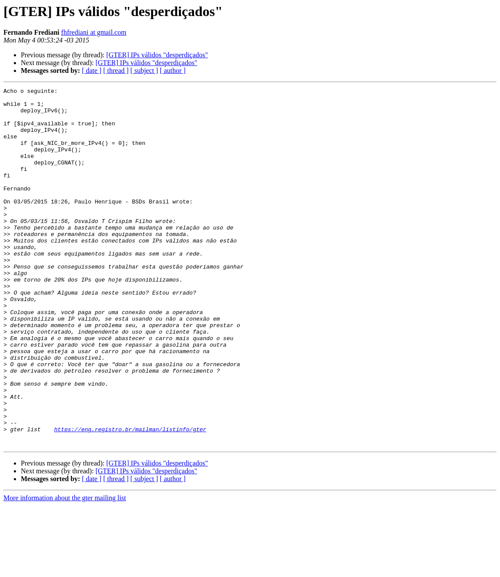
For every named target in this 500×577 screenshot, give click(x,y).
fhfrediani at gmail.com (94, 32)
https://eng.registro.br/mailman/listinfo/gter (130, 498)
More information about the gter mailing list (64, 569)
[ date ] (91, 70)
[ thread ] (116, 70)
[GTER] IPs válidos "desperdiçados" (157, 55)
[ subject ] (144, 70)
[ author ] (173, 70)
